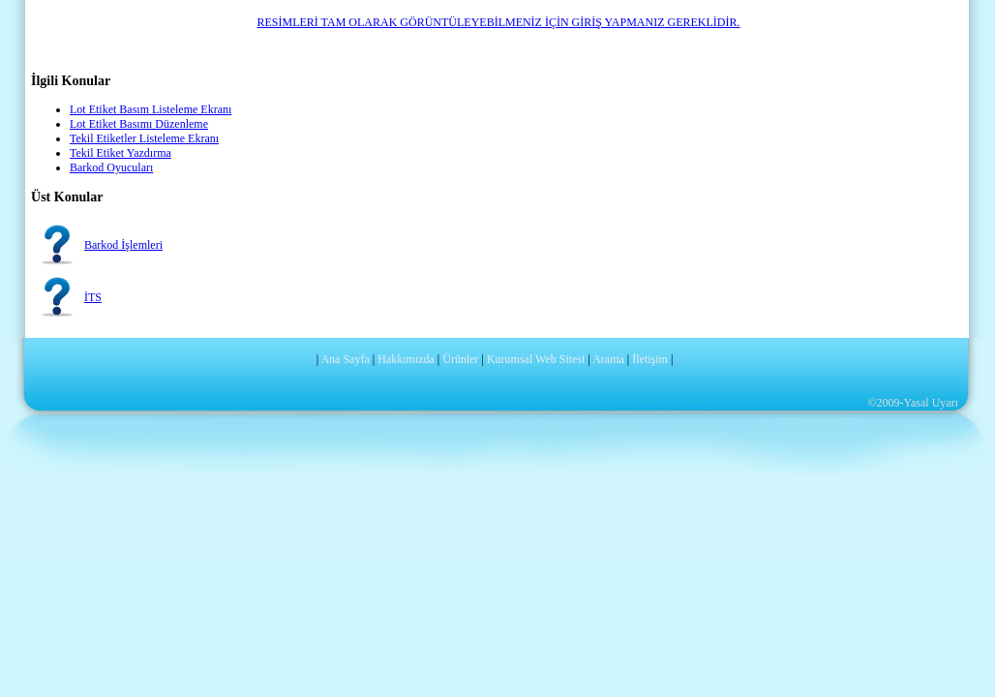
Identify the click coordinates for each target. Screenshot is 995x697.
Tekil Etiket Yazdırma (120, 153)
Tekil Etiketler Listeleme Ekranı (144, 138)
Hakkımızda (406, 359)
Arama (608, 359)
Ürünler (460, 359)
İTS (93, 297)
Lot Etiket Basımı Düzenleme (139, 124)
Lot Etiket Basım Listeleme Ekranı (150, 109)
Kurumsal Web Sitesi (536, 359)
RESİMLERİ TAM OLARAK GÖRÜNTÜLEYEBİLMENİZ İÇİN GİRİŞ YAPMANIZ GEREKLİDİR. (497, 22)
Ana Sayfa (344, 359)
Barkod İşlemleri (123, 245)
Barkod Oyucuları (111, 167)
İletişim (650, 359)
